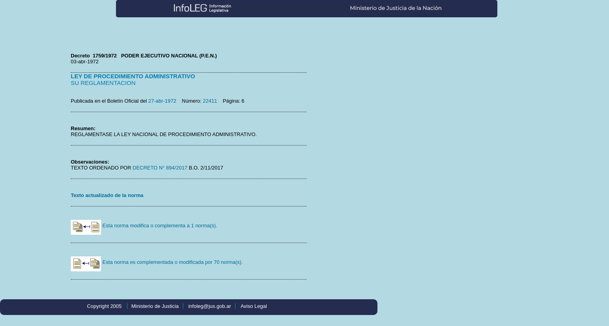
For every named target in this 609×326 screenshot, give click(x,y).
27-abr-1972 (162, 101)
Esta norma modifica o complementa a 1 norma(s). (144, 225)
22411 (210, 101)
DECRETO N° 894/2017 (159, 168)
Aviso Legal (254, 306)
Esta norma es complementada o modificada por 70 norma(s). (157, 262)
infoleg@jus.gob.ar (209, 306)
